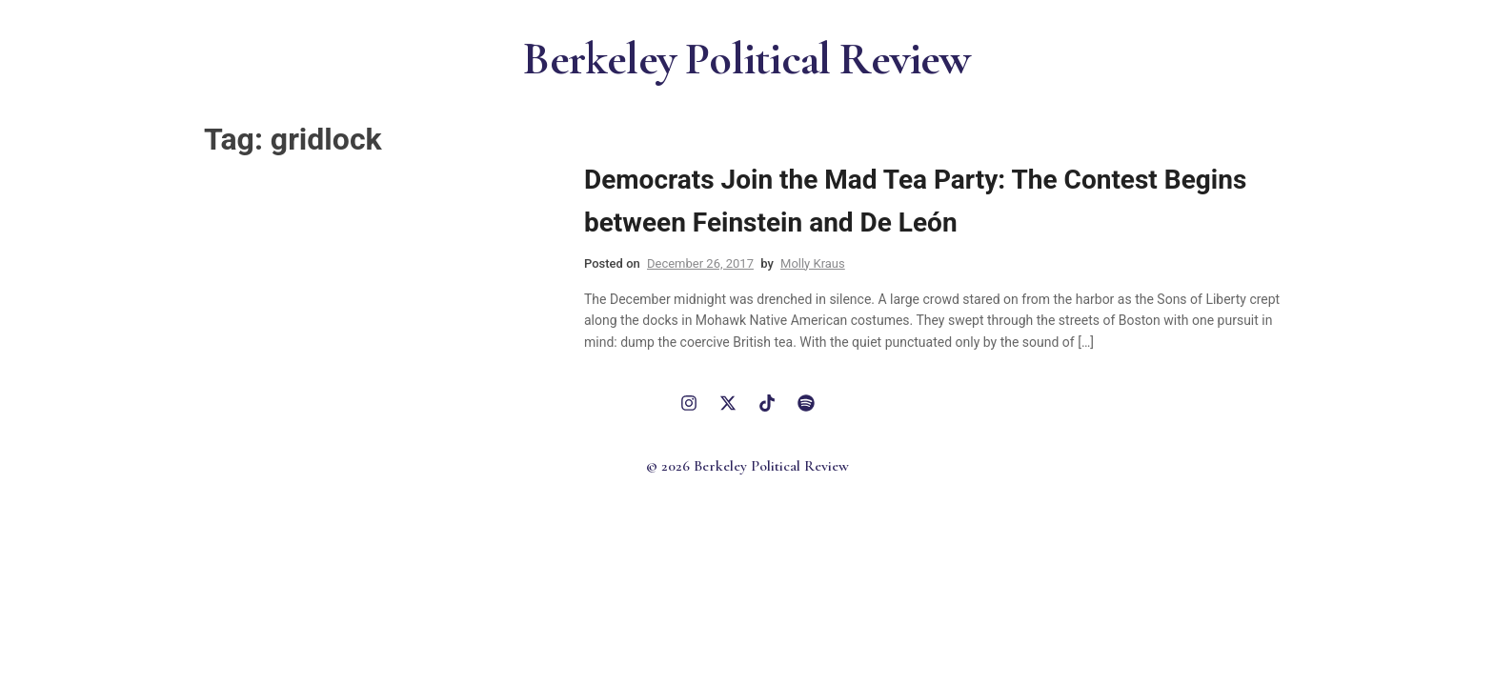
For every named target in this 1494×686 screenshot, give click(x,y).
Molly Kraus (812, 263)
